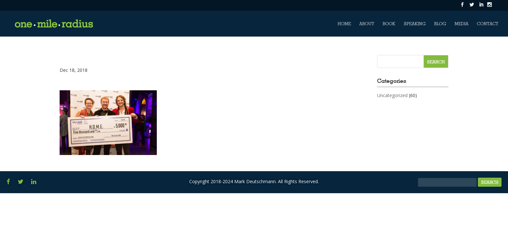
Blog (440, 23)
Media (461, 23)
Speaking (415, 23)
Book (389, 23)
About (366, 23)
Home (344, 23)
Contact (487, 23)
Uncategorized (392, 95)
